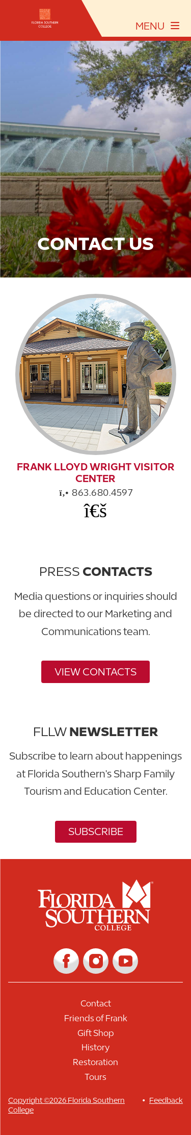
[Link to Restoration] (95, 1064)
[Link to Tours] (95, 1079)
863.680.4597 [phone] (96, 492)
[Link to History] (95, 1050)
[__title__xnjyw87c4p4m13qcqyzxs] (44, 18)
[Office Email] (96, 510)
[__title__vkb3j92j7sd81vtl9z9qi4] (95, 926)
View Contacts (95, 671)
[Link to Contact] (95, 1006)
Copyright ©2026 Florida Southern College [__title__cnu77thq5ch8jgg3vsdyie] (66, 1105)
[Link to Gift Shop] (95, 1035)
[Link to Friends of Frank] (95, 1021)
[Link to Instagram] (95, 961)
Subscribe (95, 831)
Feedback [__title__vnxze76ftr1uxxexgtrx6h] (166, 1100)
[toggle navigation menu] (157, 26)
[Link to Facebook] (66, 961)
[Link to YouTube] (125, 961)
